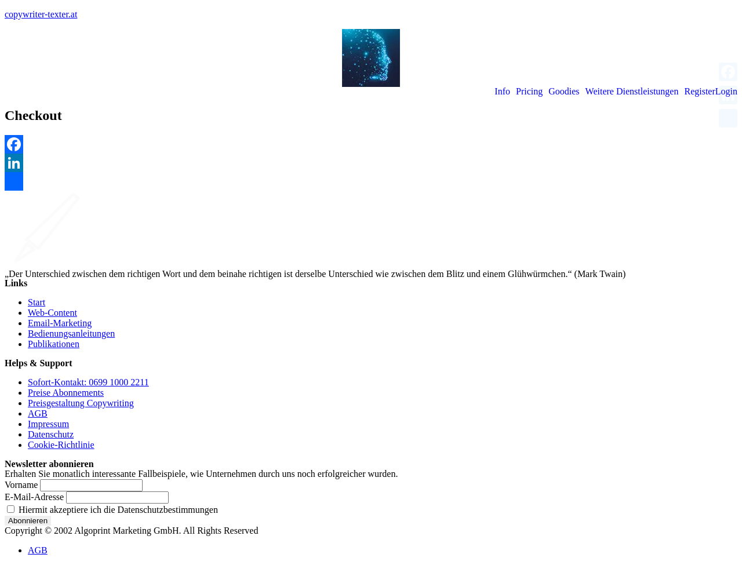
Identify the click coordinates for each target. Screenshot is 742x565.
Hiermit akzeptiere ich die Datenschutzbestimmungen (112, 510)
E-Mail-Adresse (34, 497)
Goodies (563, 91)
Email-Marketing (60, 323)
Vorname (21, 485)
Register (699, 91)
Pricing (529, 91)
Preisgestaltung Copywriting (81, 403)
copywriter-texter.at (41, 14)
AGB (38, 413)
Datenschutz (51, 434)
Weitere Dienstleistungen (632, 91)
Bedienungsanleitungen (71, 333)
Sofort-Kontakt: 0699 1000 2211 (88, 382)
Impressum (48, 424)
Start (36, 302)
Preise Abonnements (66, 393)
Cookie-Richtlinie (61, 445)
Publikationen (53, 344)
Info (502, 91)
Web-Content (52, 313)
